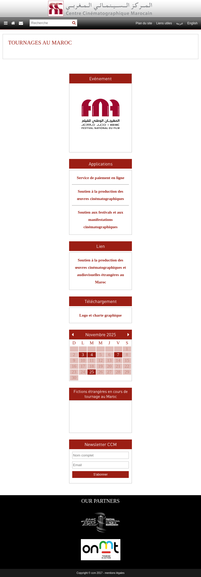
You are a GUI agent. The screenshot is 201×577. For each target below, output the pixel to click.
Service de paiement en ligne (100, 178)
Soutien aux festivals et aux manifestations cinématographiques (100, 219)
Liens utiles (164, 23)
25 (92, 371)
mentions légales (114, 573)
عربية (180, 23)
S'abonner (100, 474)
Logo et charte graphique (100, 315)
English (192, 23)
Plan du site (144, 23)
